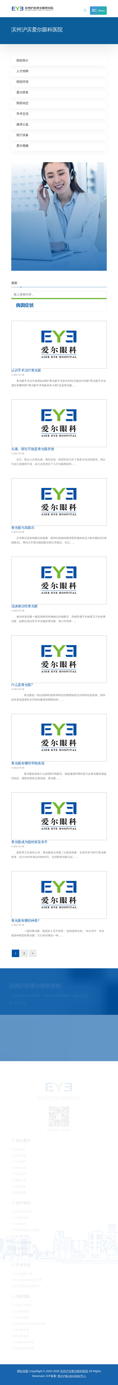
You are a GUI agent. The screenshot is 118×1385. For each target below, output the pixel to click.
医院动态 (22, 102)
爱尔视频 (22, 145)
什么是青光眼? (22, 684)
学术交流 (22, 113)
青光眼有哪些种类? (25, 920)
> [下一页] (33, 953)
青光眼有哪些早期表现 (27, 763)
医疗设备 (22, 134)
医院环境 (22, 81)
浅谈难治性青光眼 (24, 606)
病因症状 (25, 305)
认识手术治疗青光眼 (26, 370)
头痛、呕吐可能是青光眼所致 (32, 449)
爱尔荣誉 (22, 92)
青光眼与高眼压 (22, 527)
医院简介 (22, 60)
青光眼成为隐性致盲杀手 (29, 842)
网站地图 (22, 1371)
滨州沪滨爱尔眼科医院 (74, 1371)
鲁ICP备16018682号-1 (72, 1376)
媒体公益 (22, 124)
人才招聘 (22, 71)
